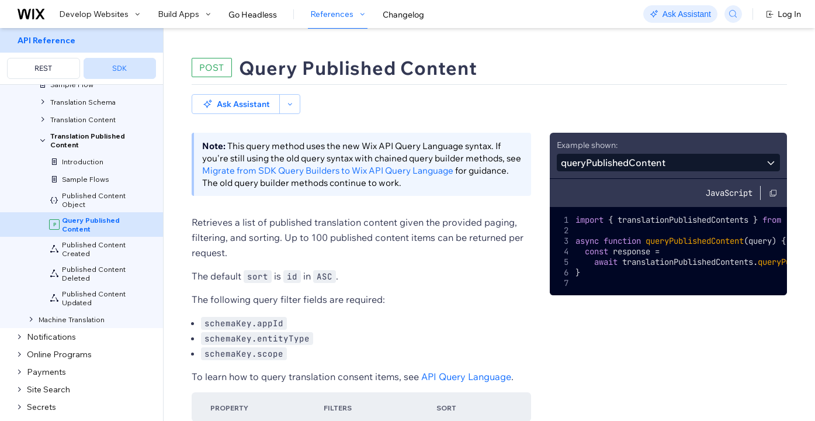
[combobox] (668, 162)
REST (43, 68)
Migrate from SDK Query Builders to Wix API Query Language (327, 170)
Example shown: (587, 145)
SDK (119, 68)
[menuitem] (81, 56)
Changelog (403, 14)
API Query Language (466, 376)
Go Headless (252, 14)
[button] (235, 104)
